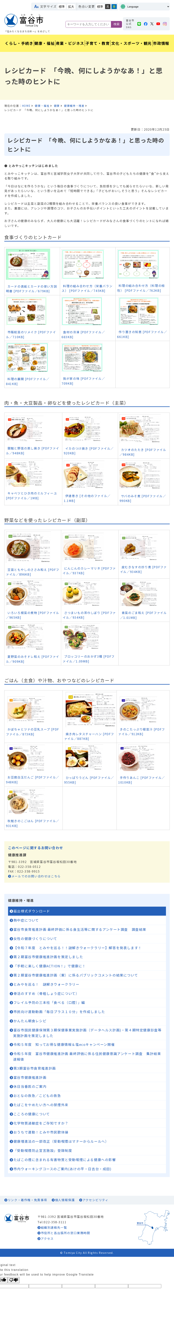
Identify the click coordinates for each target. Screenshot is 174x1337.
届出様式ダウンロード (31, 911)
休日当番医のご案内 (29, 1086)
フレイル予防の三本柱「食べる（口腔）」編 (49, 1002)
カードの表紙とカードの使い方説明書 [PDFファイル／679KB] (31, 288)
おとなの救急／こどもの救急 (37, 1095)
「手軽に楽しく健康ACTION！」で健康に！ (49, 965)
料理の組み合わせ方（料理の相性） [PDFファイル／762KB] (141, 288)
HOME (26, 106)
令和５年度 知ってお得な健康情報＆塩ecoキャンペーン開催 (64, 1044)
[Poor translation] (14, 1280)
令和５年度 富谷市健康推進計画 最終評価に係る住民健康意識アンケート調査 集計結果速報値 (87, 1056)
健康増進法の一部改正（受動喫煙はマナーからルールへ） (61, 1141)
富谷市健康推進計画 (29, 1077)
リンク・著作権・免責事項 (27, 1200)
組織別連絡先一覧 (54, 1227)
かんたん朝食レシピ (29, 1020)
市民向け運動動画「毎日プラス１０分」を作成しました (59, 1011)
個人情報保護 (65, 1200)
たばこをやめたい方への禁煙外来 (40, 1104)
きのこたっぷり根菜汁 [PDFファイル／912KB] (141, 731)
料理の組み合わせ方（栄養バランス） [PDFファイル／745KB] (87, 288)
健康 (57, 106)
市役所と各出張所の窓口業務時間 (65, 1233)
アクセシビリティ (96, 1200)
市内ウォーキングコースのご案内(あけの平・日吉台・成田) (62, 1168)
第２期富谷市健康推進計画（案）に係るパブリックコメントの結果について (75, 975)
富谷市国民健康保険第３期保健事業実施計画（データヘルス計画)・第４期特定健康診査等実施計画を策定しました (87, 1032)
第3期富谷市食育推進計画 (34, 1068)
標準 (62, 6)
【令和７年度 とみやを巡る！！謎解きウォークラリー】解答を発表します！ (77, 947)
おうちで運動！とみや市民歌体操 (40, 1132)
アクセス (47, 1238)
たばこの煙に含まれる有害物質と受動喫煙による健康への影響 (64, 1159)
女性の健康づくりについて (35, 938)
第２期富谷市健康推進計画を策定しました (48, 956)
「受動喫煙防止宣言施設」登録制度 (42, 1150)
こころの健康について (31, 1113)
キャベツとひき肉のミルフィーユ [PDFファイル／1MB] (31, 495)
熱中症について (26, 920)
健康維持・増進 (74, 106)
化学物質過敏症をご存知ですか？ (40, 1123)
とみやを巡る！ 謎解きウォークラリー (46, 984)
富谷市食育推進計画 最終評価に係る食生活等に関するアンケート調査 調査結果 (79, 929)
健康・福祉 (42, 106)
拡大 (71, 6)
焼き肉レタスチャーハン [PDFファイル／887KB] (89, 736)
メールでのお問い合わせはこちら (36, 876)
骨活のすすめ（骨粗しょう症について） (46, 993)
